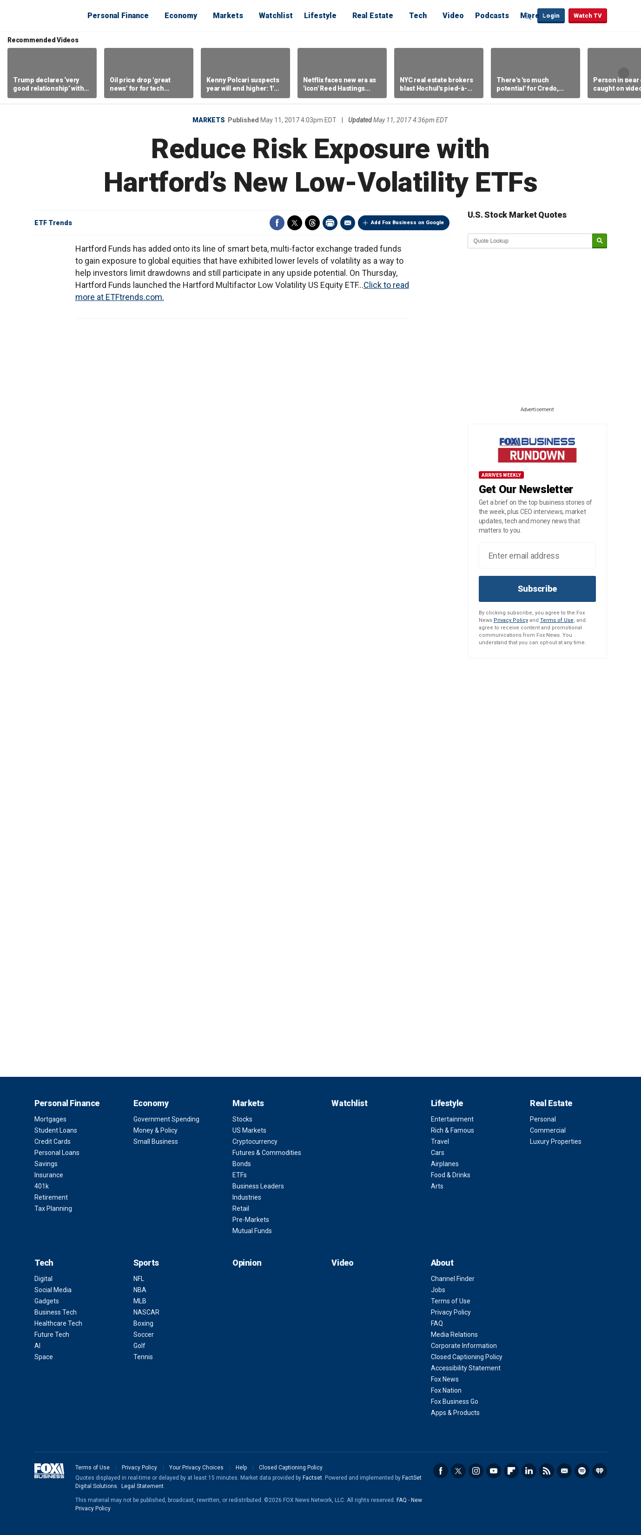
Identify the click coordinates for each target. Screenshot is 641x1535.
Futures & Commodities (266, 1152)
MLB (139, 1301)
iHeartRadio (599, 1470)
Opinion (247, 1263)
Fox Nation (446, 1390)
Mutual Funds (252, 1231)
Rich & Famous (452, 1130)
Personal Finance (118, 15)
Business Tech (55, 1312)
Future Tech (51, 1334)
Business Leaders (258, 1186)
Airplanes (445, 1164)
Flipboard (511, 1470)
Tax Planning (53, 1208)
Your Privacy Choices (196, 1467)
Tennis (143, 1357)
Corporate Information (464, 1345)
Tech (418, 15)
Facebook (277, 222)
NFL (138, 1278)
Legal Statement (142, 1486)
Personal (543, 1119)
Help (241, 1467)
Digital (43, 1278)
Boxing (143, 1323)
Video (453, 15)
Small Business (155, 1141)
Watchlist (276, 15)
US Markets (249, 1130)
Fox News (445, 1379)
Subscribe (537, 589)
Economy (181, 15)
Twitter (294, 222)
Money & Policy (155, 1130)
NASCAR (146, 1312)
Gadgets (46, 1301)
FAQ (437, 1323)
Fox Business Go (454, 1401)
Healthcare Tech (58, 1323)
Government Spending (166, 1119)
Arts (437, 1186)
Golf (139, 1345)
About (442, 1263)
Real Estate (372, 15)
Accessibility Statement (466, 1368)
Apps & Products (455, 1412)
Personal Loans (56, 1152)
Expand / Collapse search (528, 16)
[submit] (599, 241)
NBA (139, 1290)
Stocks (242, 1119)
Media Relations (454, 1334)
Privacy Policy (511, 620)
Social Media (53, 1290)
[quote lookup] (530, 241)
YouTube (493, 1470)
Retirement (51, 1197)
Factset (312, 1478)
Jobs (438, 1290)
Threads (312, 222)
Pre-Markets (250, 1219)
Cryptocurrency (255, 1141)
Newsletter (564, 1470)
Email (347, 222)
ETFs (239, 1175)
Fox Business (56, 15)
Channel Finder (453, 1278)
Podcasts (492, 15)
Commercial (548, 1130)
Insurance (48, 1175)
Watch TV (588, 15)
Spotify (582, 1470)
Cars (437, 1152)
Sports (146, 1263)
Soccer (143, 1334)
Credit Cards (52, 1141)
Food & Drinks (450, 1175)
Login (551, 15)
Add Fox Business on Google (407, 223)
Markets (228, 15)
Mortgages (50, 1119)
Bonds (241, 1164)
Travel (440, 1141)
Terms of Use (557, 620)
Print (330, 222)
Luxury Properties (556, 1141)
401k (41, 1186)
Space (43, 1357)
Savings (46, 1164)
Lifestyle (320, 15)
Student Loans (55, 1130)
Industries (246, 1197)
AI (37, 1345)
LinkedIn (529, 1470)
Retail (240, 1208)
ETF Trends (53, 223)
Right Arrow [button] (623, 73)
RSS (546, 1470)
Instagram (476, 1470)
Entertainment (452, 1119)
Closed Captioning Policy (466, 1357)
